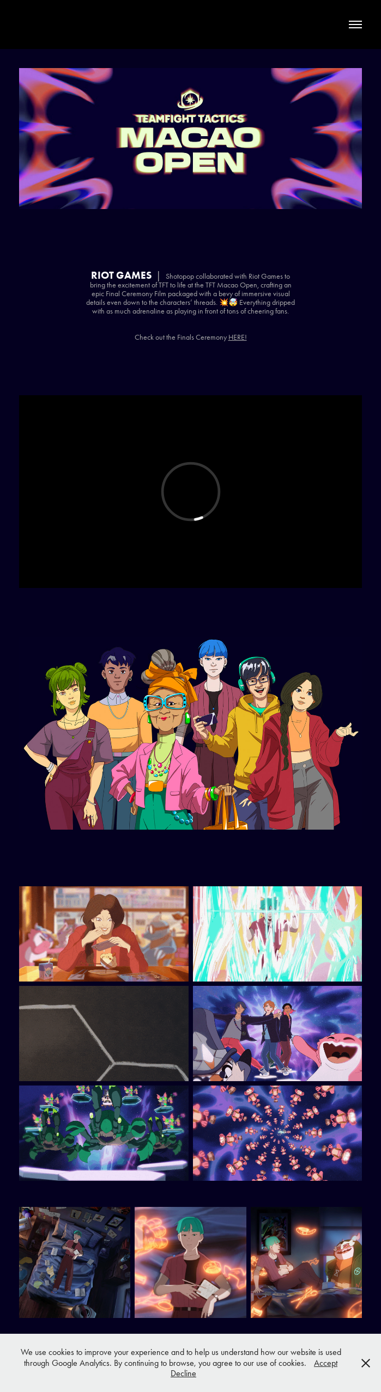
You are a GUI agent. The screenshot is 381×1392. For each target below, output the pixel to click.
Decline (183, 1373)
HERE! (237, 337)
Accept (325, 1363)
